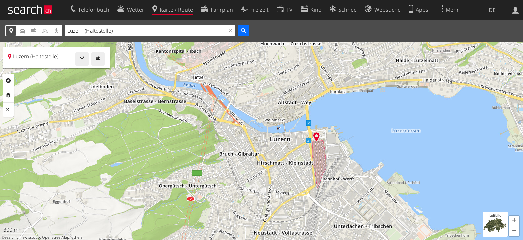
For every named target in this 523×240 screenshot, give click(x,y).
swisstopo (31, 237)
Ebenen (8, 95)
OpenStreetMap (55, 237)
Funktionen (8, 110)
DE (492, 10)
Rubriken (8, 81)
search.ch (13, 237)
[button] (514, 221)
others (76, 237)
